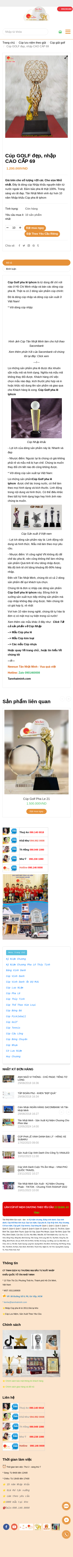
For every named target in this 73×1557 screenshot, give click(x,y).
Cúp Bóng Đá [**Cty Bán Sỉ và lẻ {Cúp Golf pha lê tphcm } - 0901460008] (14, 1010)
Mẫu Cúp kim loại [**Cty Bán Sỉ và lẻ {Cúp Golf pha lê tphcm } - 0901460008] (23, 638)
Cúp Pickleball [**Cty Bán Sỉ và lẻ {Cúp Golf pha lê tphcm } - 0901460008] (16, 1016)
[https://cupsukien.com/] (56, 1527)
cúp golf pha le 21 (36, 799)
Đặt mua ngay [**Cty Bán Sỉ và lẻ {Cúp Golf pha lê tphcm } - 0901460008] (35, 227)
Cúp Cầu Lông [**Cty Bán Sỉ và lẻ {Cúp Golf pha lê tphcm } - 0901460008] (14, 1034)
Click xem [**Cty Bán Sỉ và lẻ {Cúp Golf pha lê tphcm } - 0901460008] (43, 356)
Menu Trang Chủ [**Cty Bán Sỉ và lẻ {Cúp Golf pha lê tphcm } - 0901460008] (16, 952)
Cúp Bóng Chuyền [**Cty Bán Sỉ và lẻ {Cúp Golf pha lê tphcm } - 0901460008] (16, 1039)
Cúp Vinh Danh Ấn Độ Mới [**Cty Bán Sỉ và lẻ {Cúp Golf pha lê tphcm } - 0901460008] (22, 982)
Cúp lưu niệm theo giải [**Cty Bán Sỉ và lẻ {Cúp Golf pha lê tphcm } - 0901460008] (32, 42)
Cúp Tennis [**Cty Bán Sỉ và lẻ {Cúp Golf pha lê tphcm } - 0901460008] (13, 1028)
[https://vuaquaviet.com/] (46, 1527)
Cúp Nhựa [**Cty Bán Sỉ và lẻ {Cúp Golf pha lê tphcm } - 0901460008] (11, 1045)
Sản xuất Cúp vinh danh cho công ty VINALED (43, 1152)
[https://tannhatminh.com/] (26, 1527)
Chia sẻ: (10, 245)
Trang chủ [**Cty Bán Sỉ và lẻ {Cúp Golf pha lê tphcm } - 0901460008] (9, 42)
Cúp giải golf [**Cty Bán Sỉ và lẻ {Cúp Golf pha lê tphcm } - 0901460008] (57, 42)
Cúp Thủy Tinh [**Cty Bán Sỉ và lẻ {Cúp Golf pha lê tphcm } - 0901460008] (15, 999)
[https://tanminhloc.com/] (38, 1527)
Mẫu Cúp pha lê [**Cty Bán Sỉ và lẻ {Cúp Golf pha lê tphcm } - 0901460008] (22, 632)
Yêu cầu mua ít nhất (14, 216)
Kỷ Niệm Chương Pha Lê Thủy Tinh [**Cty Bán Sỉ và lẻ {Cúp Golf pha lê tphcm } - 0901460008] (28, 965)
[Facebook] (19, 245)
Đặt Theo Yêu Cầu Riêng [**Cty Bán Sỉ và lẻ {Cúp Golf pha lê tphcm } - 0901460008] (42, 233)
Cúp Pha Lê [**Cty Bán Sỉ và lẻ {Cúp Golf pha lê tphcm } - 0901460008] (13, 993)
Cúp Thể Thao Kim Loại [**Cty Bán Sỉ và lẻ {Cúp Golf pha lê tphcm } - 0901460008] (21, 1005)
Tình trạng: (12, 208)
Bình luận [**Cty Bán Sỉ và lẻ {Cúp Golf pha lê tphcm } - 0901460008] (11, 269)
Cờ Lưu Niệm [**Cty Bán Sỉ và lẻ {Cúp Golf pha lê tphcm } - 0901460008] (14, 1051)
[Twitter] (24, 245)
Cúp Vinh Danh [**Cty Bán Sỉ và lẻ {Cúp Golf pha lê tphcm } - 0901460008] (15, 976)
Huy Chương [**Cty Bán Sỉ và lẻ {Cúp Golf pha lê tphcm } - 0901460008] (13, 1056)
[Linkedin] (29, 245)
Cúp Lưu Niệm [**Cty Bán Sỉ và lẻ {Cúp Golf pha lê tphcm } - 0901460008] (14, 988)
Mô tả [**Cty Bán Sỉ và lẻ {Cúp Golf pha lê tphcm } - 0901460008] (9, 262)
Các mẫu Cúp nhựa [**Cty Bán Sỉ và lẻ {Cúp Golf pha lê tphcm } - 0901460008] (24, 644)
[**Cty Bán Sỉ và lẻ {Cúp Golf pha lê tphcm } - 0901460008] (65, 9)
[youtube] (14, 1527)
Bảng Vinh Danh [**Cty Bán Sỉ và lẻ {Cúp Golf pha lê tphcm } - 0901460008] (16, 970)
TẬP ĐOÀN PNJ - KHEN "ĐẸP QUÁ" (37, 1093)
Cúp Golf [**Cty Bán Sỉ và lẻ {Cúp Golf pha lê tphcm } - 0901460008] (11, 1022)
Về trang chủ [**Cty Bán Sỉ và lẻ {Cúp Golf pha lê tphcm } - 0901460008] (30, 650)
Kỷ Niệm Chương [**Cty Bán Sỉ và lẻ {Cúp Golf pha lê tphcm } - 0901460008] (16, 959)
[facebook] (6, 1527)
